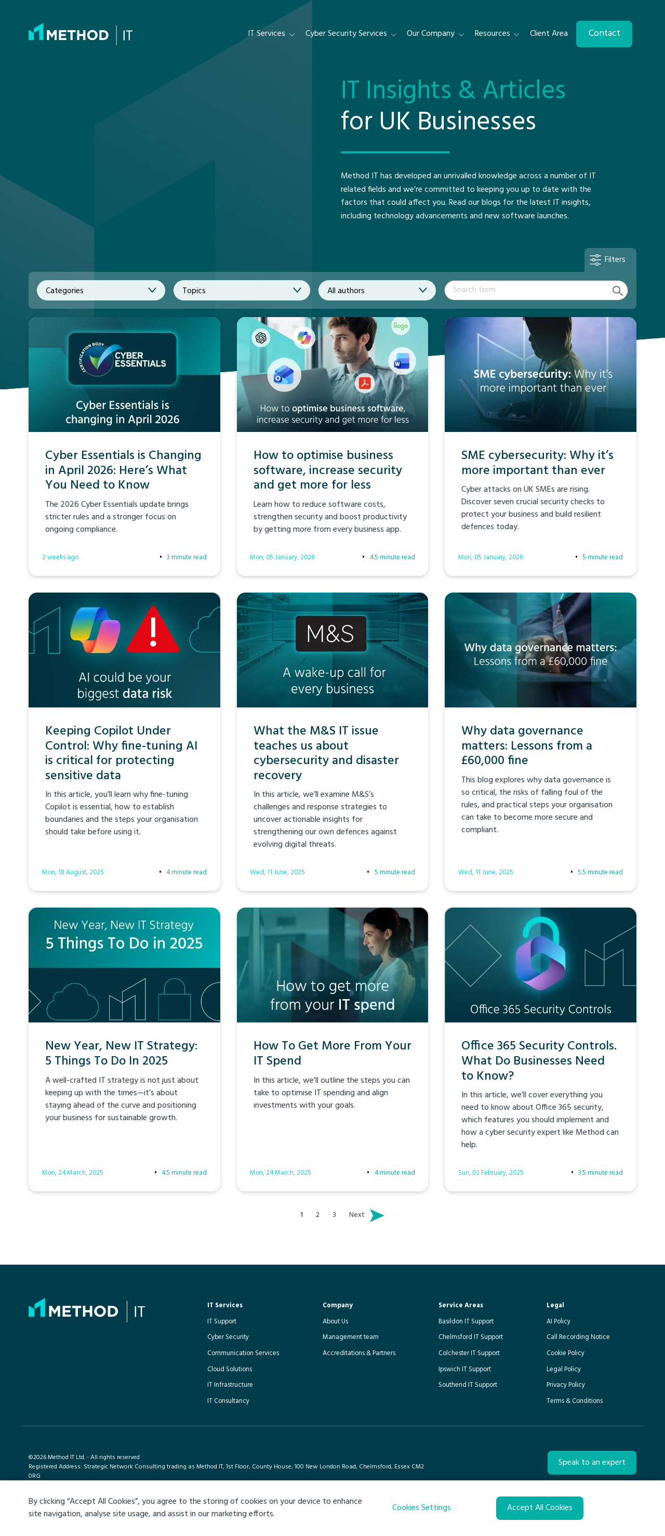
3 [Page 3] (334, 1215)
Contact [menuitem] (604, 33)
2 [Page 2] (318, 1215)
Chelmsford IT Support (470, 1337)
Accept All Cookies (540, 1508)
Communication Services (243, 1353)
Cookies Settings (421, 1508)
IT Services (225, 1305)
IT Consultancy (228, 1401)
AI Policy (558, 1321)
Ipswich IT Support (464, 1369)
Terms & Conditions (575, 1401)
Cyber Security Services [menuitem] (346, 34)
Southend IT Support (467, 1385)
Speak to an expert (592, 1462)
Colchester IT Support (469, 1353)
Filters (615, 260)
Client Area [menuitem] (549, 34)
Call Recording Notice (578, 1337)
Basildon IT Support (466, 1321)
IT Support (221, 1321)
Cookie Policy (565, 1353)
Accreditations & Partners (359, 1353)
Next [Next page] (359, 1215)
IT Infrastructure (230, 1385)
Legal (555, 1305)
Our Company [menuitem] (431, 34)
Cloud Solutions (229, 1369)
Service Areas (460, 1305)
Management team (351, 1337)
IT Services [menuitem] (266, 34)
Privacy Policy (566, 1385)
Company (338, 1305)
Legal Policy (564, 1369)
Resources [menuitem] (492, 34)
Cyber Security (228, 1337)
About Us (335, 1321)
